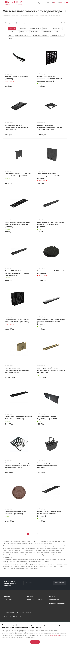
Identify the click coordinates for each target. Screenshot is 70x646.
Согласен (35, 642)
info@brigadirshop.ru (13, 616)
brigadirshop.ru (55, 635)
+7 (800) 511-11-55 (12, 612)
